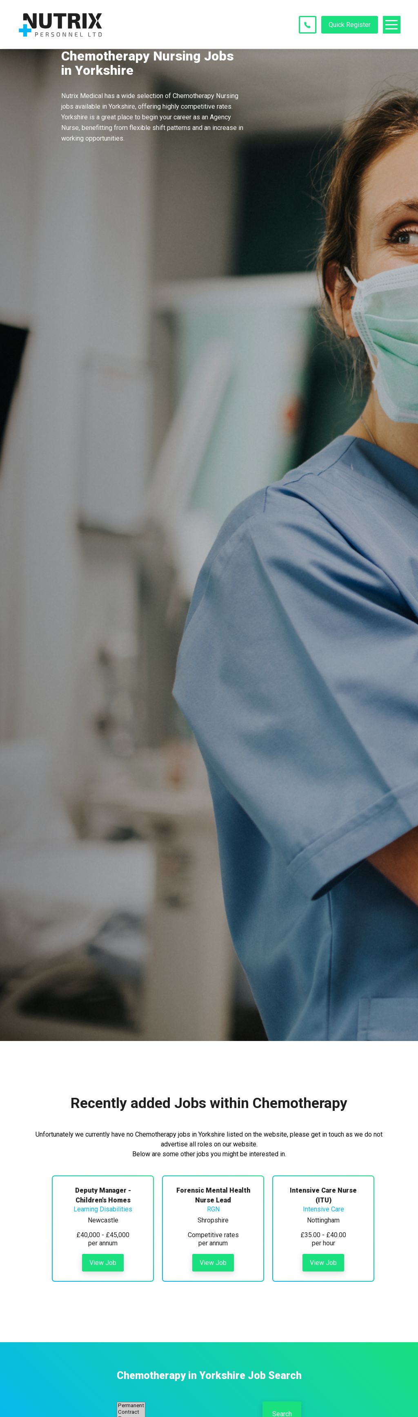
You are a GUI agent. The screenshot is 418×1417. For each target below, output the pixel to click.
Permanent (131, 1405)
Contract (131, 1412)
